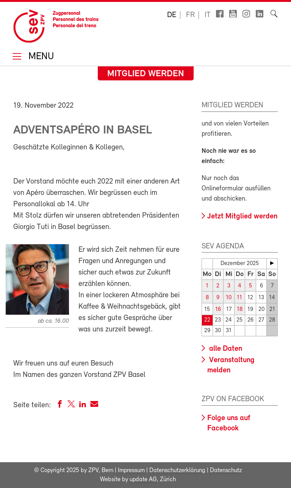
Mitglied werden (145, 73)
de (171, 15)
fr (190, 15)
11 (239, 298)
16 (218, 309)
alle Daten (224, 349)
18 (239, 309)
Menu (40, 57)
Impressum (131, 471)
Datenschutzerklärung (177, 471)
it (208, 15)
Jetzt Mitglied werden (242, 216)
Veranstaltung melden (231, 365)
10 (229, 298)
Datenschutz (226, 471)
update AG (143, 480)
